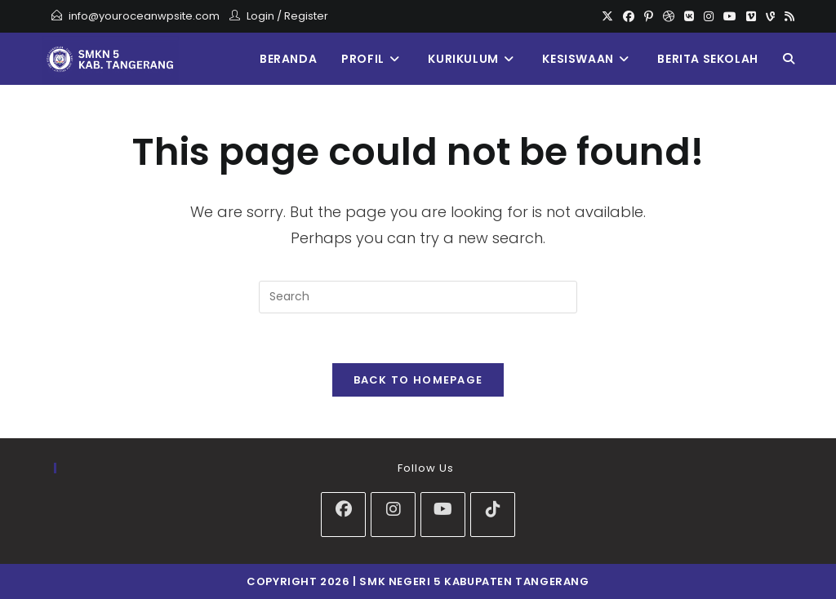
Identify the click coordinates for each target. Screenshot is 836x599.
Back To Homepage (418, 380)
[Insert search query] (418, 297)
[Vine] (770, 16)
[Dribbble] (668, 16)
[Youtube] (729, 16)
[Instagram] (708, 16)
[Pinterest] (648, 16)
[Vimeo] (751, 16)
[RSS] (787, 16)
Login (260, 16)
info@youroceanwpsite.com (144, 16)
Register (306, 16)
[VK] (689, 16)
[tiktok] (492, 514)
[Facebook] (628, 16)
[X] (607, 16)
